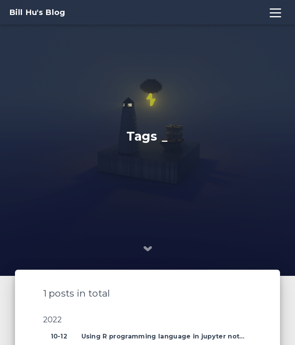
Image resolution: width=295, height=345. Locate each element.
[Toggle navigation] (275, 12)
